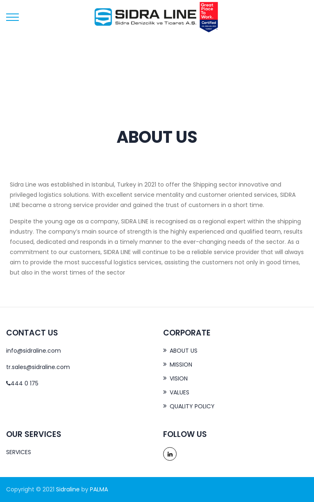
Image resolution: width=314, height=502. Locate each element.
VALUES (179, 392)
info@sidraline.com (33, 351)
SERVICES (18, 452)
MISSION (181, 364)
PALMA (99, 489)
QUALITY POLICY (192, 406)
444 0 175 (22, 383)
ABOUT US (183, 351)
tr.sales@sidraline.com (38, 367)
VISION (179, 378)
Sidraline (68, 489)
